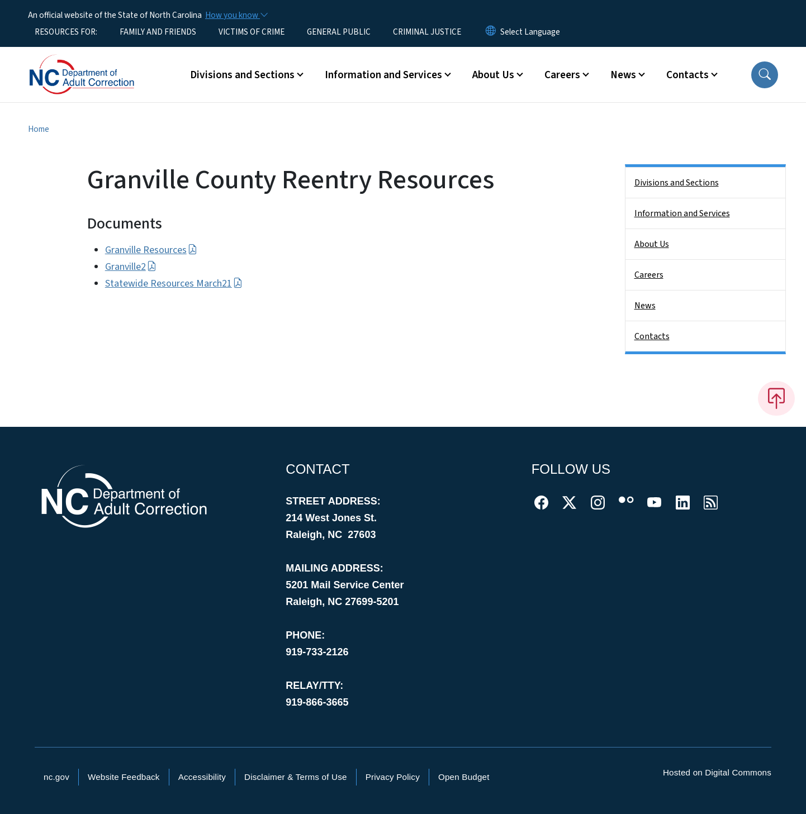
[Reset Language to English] (491, 31)
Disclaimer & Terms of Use (295, 777)
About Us (651, 244)
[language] (530, 31)
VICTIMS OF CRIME (252, 32)
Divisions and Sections (676, 183)
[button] (764, 74)
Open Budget (464, 777)
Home (38, 129)
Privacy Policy (393, 777)
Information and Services (682, 213)
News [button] (623, 75)
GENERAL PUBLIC (339, 32)
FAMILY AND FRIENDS (158, 32)
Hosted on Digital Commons (717, 772)
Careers (648, 275)
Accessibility (202, 777)
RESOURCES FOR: (66, 32)
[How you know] (235, 15)
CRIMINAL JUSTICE (427, 32)
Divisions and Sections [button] (242, 75)
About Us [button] (493, 75)
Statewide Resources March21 (174, 284)
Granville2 (131, 267)
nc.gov (56, 777)
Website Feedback (124, 777)
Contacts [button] (687, 75)
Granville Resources (151, 250)
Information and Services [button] (383, 75)
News (645, 305)
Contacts (652, 336)
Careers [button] (562, 75)
